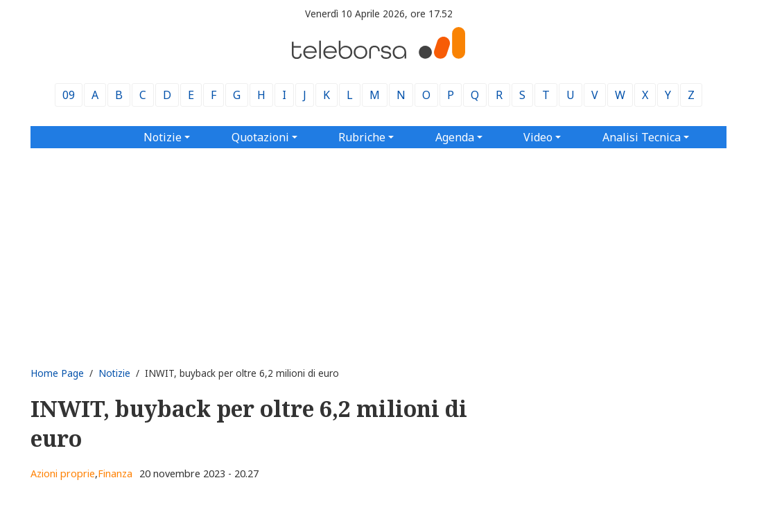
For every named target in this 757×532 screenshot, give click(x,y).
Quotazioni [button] (260, 137)
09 (68, 95)
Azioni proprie (63, 473)
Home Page (57, 373)
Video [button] (537, 137)
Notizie (114, 373)
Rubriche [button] (361, 137)
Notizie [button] (162, 137)
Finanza (115, 473)
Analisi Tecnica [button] (641, 137)
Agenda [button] (454, 137)
